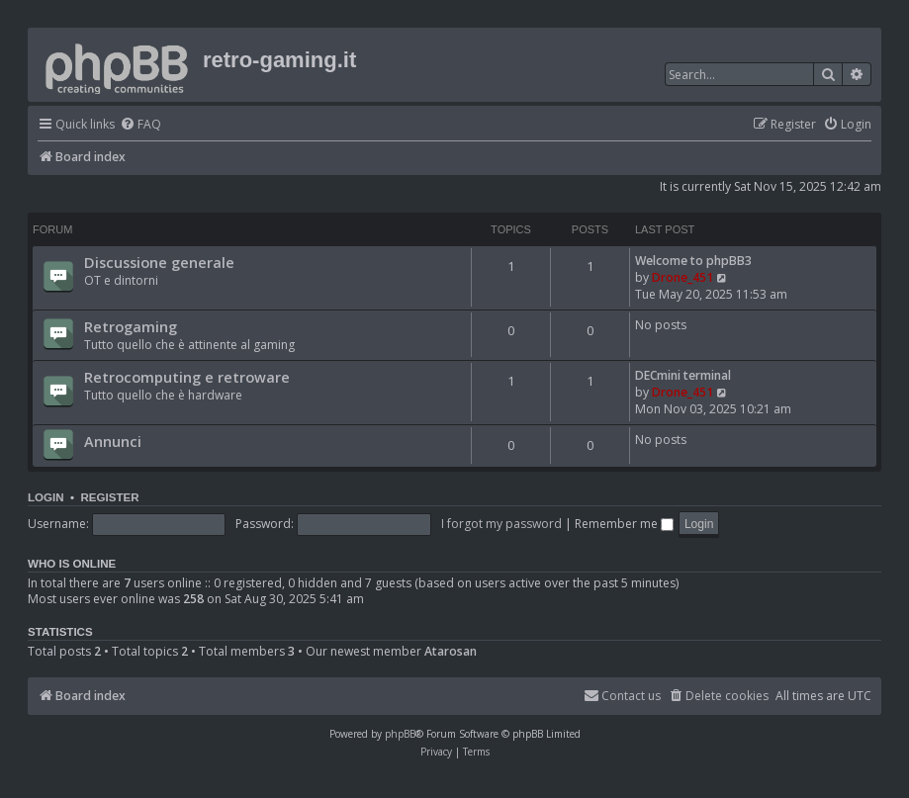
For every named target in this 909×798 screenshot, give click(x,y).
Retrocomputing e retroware (187, 377)
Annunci (112, 441)
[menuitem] (140, 125)
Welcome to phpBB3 (693, 260)
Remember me (624, 523)
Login (46, 497)
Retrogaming (130, 326)
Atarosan (450, 652)
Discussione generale (159, 262)
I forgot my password (501, 523)
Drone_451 (682, 277)
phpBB (400, 734)
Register (109, 497)
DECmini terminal (683, 375)
